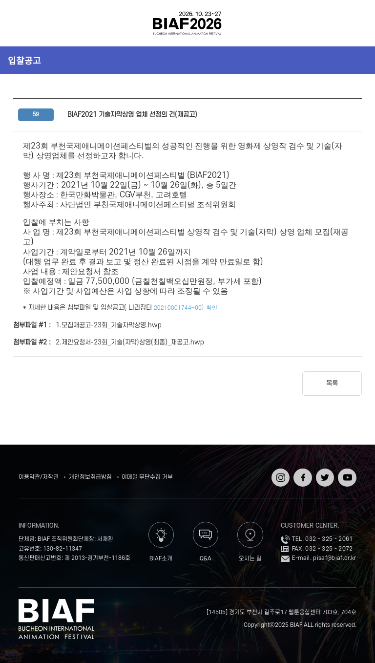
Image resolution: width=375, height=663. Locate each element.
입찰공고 (24, 60)
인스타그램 (279, 475)
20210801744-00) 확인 (186, 307)
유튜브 (346, 472)
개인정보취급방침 (90, 477)
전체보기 (21, 23)
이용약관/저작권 (39, 477)
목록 (332, 383)
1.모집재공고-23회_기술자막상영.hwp (109, 325)
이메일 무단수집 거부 (147, 477)
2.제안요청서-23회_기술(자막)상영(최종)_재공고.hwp (130, 342)
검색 (353, 23)
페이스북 (301, 475)
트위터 (324, 472)
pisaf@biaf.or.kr (334, 558)
